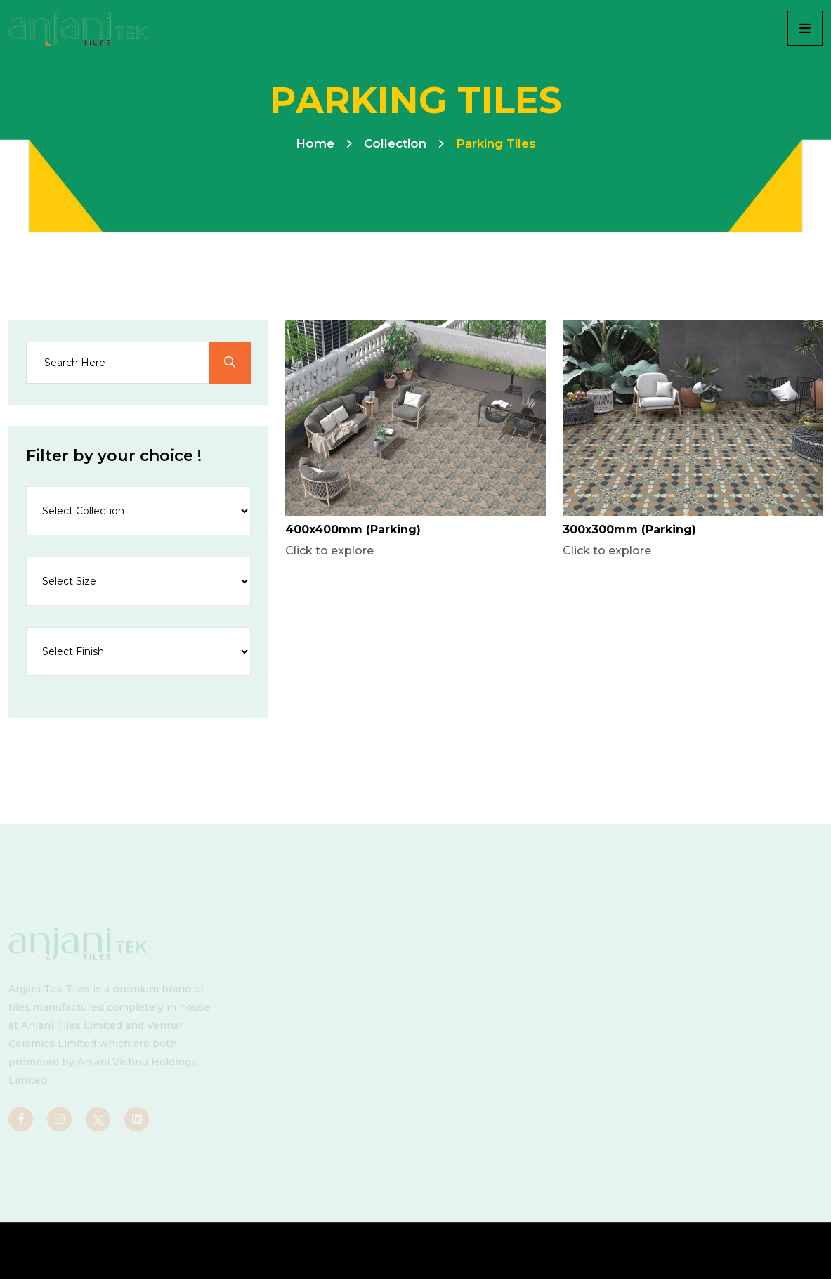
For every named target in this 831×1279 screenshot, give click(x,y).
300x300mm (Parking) (629, 529)
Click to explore (329, 550)
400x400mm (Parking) (353, 529)
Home (315, 143)
